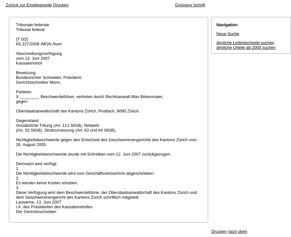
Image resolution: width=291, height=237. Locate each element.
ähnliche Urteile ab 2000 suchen (246, 47)
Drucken (61, 5)
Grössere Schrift (190, 5)
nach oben (237, 231)
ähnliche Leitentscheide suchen (245, 42)
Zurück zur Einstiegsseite (29, 5)
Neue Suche (227, 33)
